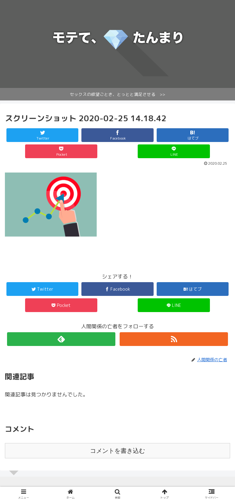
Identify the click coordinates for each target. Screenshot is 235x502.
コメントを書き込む (117, 450)
